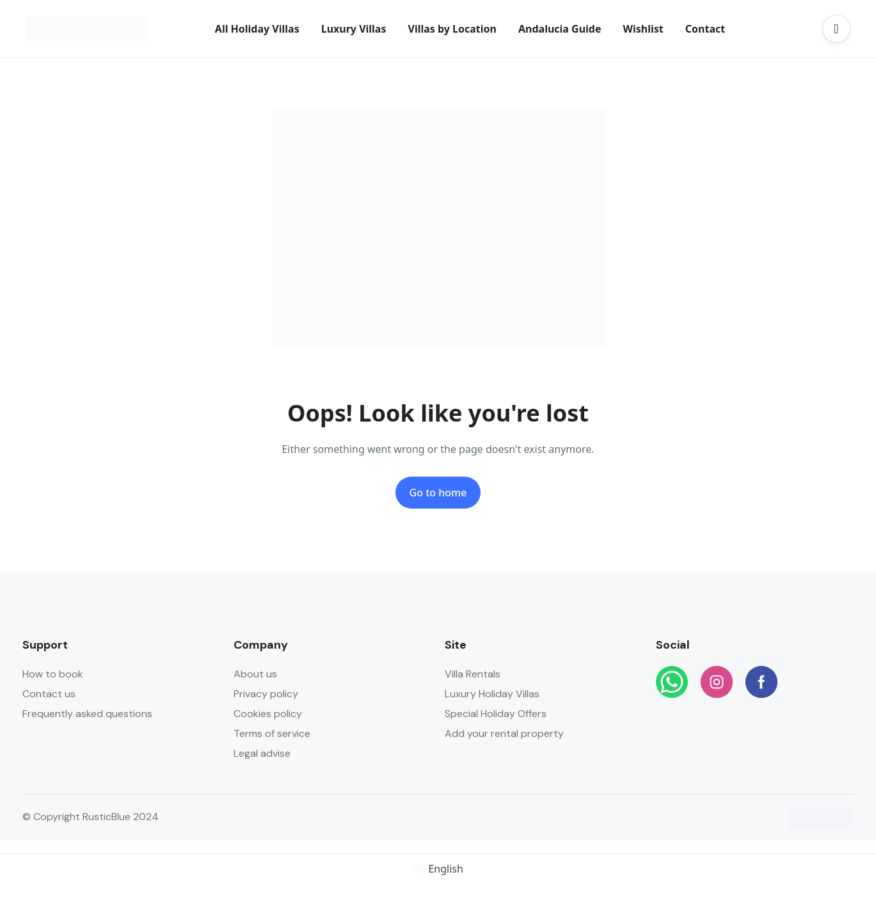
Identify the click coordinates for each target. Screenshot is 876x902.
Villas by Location (452, 29)
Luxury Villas (353, 29)
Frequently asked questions (87, 713)
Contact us (49, 693)
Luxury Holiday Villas (492, 693)
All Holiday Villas (257, 29)
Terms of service (272, 733)
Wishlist (643, 29)
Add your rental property (504, 733)
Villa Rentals (472, 674)
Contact (705, 29)
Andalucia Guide (559, 29)
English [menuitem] (445, 869)
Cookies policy (268, 713)
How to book (52, 674)
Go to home (438, 493)
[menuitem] (438, 868)
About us (255, 674)
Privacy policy (266, 693)
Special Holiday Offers (495, 713)
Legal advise (262, 753)
